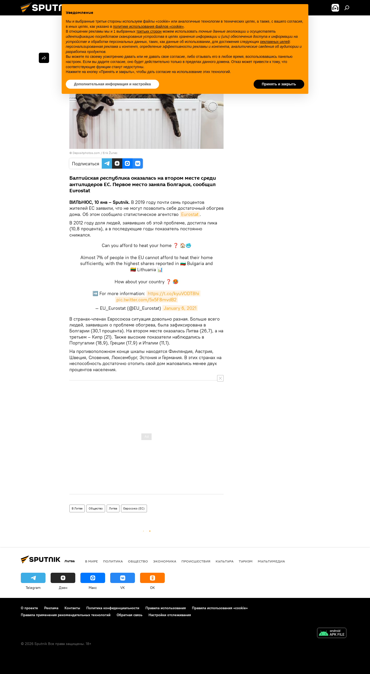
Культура (225, 561)
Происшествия (195, 561)
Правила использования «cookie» (220, 608)
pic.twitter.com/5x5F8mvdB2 (146, 300)
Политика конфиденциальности (112, 608)
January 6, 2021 (180, 308)
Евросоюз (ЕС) (134, 508)
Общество (96, 508)
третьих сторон (149, 31)
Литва (113, 508)
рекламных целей (275, 42)
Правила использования (165, 608)
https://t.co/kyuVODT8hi (173, 293)
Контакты (72, 608)
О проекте (29, 608)
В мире (91, 561)
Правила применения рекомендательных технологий (65, 615)
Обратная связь (129, 615)
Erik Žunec (110, 153)
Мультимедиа (271, 561)
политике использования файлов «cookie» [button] (148, 26)
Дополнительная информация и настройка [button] (112, 84)
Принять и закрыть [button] (279, 84)
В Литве (77, 508)
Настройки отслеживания (170, 615)
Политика (113, 561)
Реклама (51, 608)
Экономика (164, 561)
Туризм (246, 561)
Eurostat (189, 214)
